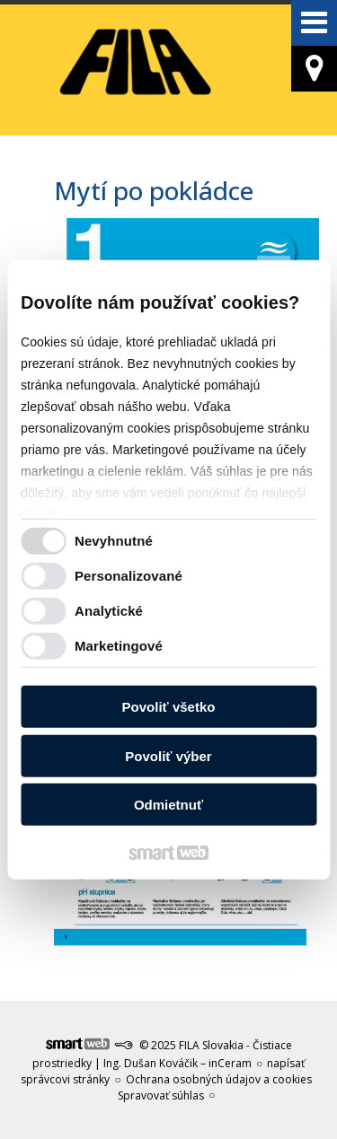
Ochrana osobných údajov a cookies (219, 1079)
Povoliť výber (168, 756)
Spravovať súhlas (161, 1095)
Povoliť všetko (169, 706)
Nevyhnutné (114, 540)
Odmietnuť (168, 804)
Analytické (109, 610)
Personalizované (128, 575)
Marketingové (119, 645)
